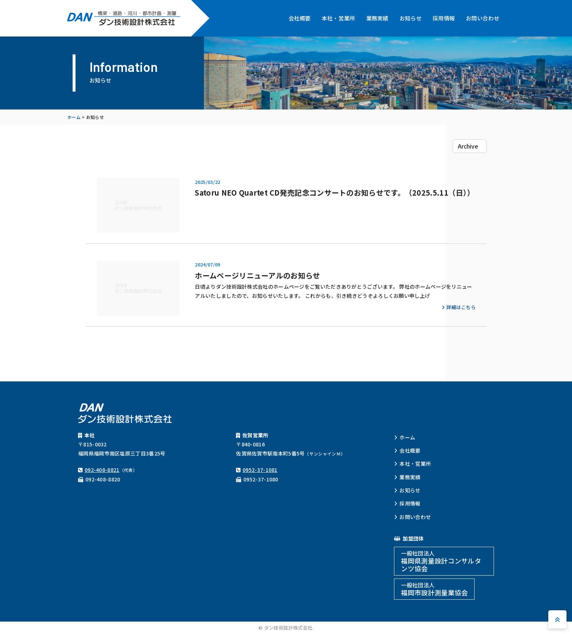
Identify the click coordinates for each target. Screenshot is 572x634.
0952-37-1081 (260, 469)
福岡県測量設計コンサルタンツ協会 (441, 561)
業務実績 (377, 18)
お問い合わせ (482, 18)
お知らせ (410, 18)
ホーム (407, 437)
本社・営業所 (338, 18)
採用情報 (444, 18)
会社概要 (300, 18)
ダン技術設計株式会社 (123, 18)
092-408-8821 (102, 469)
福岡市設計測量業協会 (434, 589)
